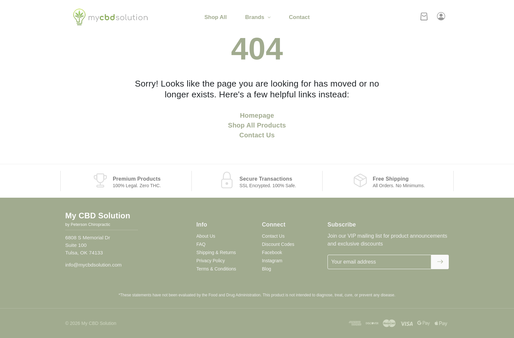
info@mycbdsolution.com (93, 265)
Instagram (272, 260)
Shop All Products (257, 125)
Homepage (257, 115)
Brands (258, 17)
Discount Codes (278, 244)
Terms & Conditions (216, 268)
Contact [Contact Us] (299, 17)
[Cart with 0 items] (424, 17)
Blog (266, 268)
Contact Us (257, 135)
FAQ (201, 244)
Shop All (215, 17)
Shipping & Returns (216, 252)
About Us (205, 236)
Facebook (272, 252)
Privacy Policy (210, 260)
